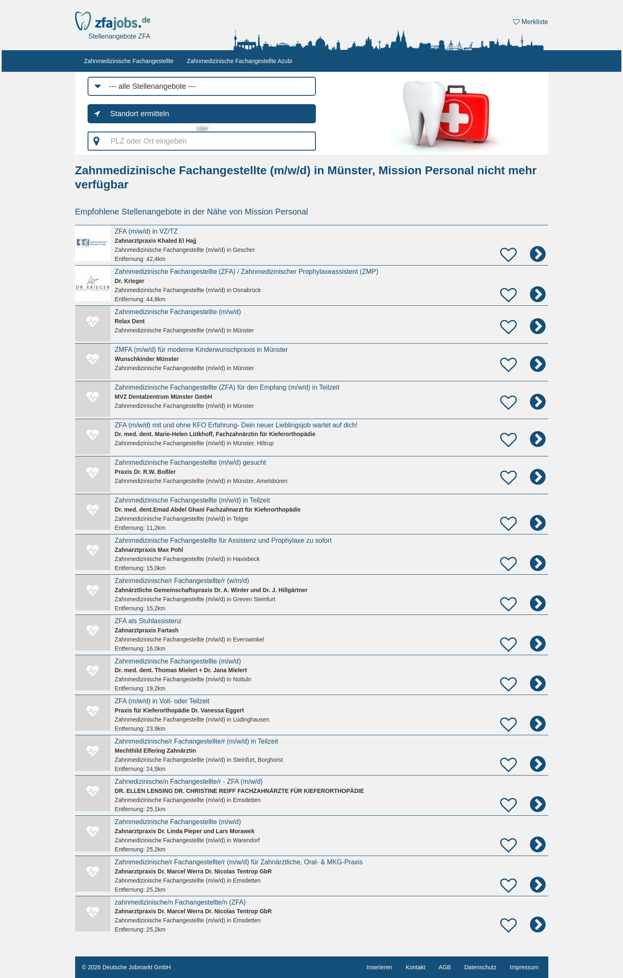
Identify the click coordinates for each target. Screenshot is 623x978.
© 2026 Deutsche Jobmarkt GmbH (126, 967)
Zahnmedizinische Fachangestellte (129, 61)
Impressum (524, 967)
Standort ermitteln (139, 114)
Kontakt (415, 967)
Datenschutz (480, 967)
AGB (445, 967)
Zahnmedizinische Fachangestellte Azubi (239, 61)
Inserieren (379, 967)
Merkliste (530, 21)
